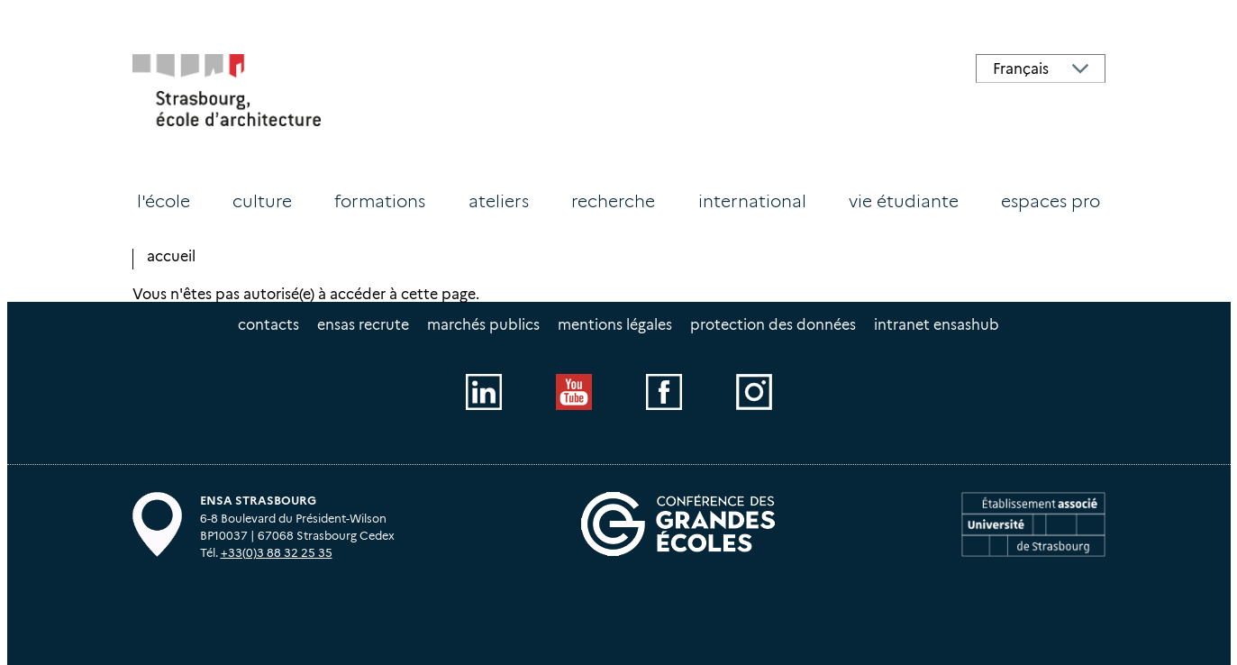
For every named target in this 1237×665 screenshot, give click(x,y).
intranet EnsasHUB (936, 324)
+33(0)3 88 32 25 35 (276, 553)
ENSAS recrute (363, 324)
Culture (262, 201)
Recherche (613, 201)
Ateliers (498, 201)
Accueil (171, 256)
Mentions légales (615, 324)
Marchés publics (483, 324)
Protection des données (773, 324)
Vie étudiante (904, 201)
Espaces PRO (1050, 201)
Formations (379, 201)
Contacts (268, 324)
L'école (163, 201)
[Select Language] (1040, 68)
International (752, 201)
